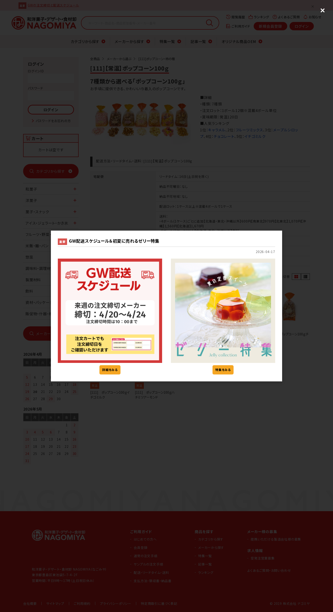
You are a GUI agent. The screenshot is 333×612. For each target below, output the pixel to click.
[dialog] (166, 306)
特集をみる (223, 370)
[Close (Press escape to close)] (322, 10)
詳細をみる (110, 370)
